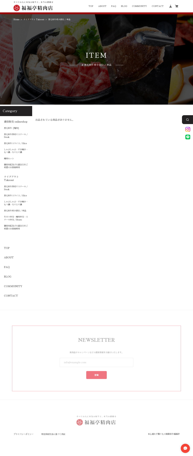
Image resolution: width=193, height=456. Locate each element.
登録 (96, 373)
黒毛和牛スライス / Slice (15, 143)
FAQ (113, 6)
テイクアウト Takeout (33, 19)
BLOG (124, 6)
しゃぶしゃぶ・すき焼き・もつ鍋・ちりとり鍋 (16, 151)
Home (16, 19)
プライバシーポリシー (23, 434)
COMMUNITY (139, 6)
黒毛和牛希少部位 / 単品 (15, 211)
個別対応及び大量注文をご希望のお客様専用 (16, 166)
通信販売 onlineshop (15, 122)
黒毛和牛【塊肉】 (12, 128)
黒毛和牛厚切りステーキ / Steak (16, 135)
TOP (91, 6)
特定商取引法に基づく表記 (53, 434)
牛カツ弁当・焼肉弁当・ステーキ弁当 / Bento (16, 218)
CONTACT (158, 6)
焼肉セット (9, 159)
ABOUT (102, 6)
